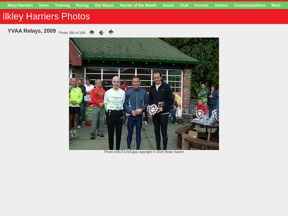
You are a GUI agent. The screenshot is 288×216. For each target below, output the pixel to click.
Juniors (221, 5)
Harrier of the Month (138, 5)
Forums (201, 5)
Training (62, 5)
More (276, 5)
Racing (82, 5)
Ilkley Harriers (20, 5)
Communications (250, 5)
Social (168, 5)
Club (184, 5)
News (44, 5)
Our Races (104, 5)
